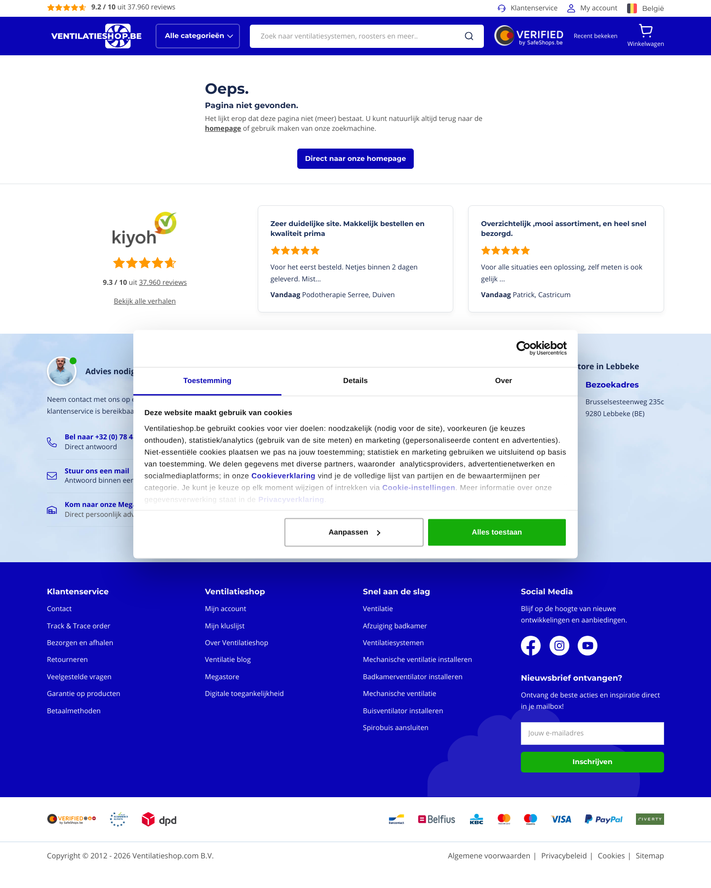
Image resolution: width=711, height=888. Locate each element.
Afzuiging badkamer (395, 626)
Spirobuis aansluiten (396, 728)
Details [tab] (355, 380)
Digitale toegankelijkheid (244, 693)
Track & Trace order (78, 626)
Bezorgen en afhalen (80, 643)
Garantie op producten (83, 693)
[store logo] (96, 36)
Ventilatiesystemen (393, 643)
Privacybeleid (564, 856)
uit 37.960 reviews (133, 7)
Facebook (531, 646)
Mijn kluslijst (224, 626)
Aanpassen (354, 532)
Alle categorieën (194, 35)
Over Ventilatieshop (236, 643)
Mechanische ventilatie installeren (417, 659)
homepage (223, 128)
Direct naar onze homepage (355, 158)
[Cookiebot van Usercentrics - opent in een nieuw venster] (523, 348)
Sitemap (650, 856)
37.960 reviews (163, 282)
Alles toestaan (497, 532)
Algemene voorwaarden (489, 856)
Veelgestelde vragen (79, 677)
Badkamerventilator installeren (413, 677)
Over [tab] (504, 380)
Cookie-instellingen (418, 487)
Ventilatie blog (228, 659)
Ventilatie (378, 609)
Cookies (611, 856)
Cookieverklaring (283, 475)
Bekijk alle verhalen (145, 301)
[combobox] (367, 36)
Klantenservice (534, 8)
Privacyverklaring (291, 499)
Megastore (222, 677)
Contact (59, 609)
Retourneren (67, 659)
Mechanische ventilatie (399, 693)
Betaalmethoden (74, 711)
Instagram (559, 646)
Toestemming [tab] (207, 380)
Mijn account (225, 609)
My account (598, 8)
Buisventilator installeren (403, 711)
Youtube (587, 646)
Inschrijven (593, 761)
